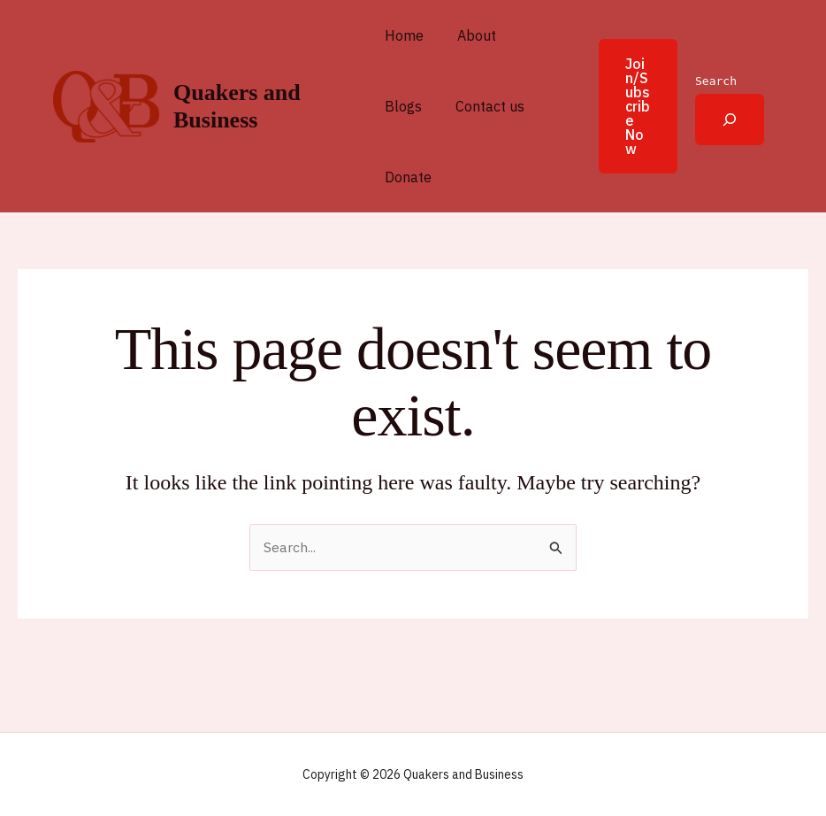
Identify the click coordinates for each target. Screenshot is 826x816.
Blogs (403, 106)
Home (404, 35)
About (471, 35)
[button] (625, 106)
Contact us (484, 106)
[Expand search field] (729, 119)
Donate (408, 177)
